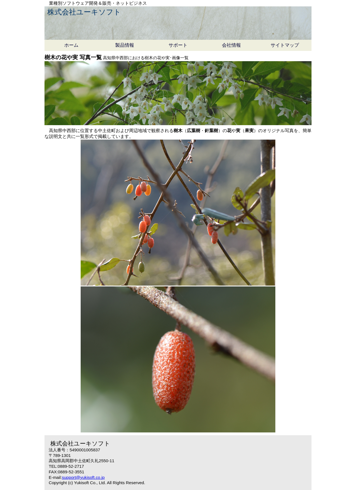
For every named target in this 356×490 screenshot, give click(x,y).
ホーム (71, 45)
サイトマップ (285, 45)
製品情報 (124, 45)
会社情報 (231, 45)
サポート (178, 45)
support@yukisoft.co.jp (83, 477)
